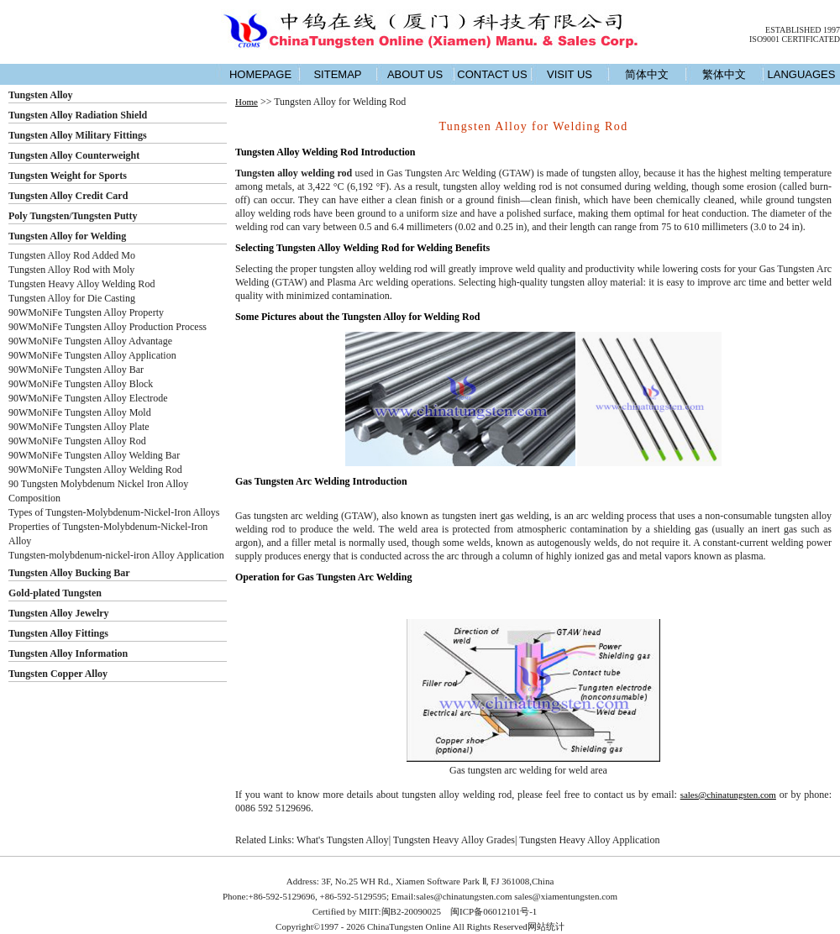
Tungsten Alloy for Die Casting (71, 298)
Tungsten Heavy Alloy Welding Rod (81, 284)
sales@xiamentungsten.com (565, 896)
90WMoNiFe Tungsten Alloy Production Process (107, 327)
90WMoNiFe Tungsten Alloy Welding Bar (94, 455)
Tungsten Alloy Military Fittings (77, 135)
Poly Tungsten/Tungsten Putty (73, 216)
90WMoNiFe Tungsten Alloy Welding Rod (95, 469)
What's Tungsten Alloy (343, 840)
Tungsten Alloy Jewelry (58, 613)
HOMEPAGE (260, 74)
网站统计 (546, 926)
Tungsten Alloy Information (68, 653)
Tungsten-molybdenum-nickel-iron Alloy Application (116, 555)
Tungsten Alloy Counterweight (73, 155)
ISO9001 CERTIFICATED (794, 39)
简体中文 (647, 74)
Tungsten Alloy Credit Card (68, 196)
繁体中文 (724, 74)
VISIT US (569, 74)
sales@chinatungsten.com (728, 795)
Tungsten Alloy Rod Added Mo (71, 255)
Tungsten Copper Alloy (58, 674)
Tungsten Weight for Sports (67, 175)
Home (246, 102)
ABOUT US (415, 74)
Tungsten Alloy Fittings (58, 633)
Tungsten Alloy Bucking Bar (69, 573)
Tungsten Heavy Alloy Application (589, 840)
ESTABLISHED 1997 (802, 29)
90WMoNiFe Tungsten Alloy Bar (76, 369)
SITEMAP (337, 74)
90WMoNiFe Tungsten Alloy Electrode (88, 398)
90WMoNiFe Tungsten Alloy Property (86, 312)
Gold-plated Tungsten (55, 593)
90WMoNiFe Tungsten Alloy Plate (79, 427)
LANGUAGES (802, 74)
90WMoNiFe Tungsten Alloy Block (80, 384)
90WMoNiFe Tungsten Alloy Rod (77, 441)
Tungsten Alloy (40, 95)
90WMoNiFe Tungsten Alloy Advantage (90, 341)
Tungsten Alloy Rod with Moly (71, 269)
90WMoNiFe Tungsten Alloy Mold (79, 412)
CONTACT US (492, 74)
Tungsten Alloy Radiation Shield (77, 115)
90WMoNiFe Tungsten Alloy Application (92, 355)
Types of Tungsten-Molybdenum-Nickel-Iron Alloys (113, 512)
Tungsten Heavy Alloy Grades (454, 840)
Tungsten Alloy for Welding (67, 236)
